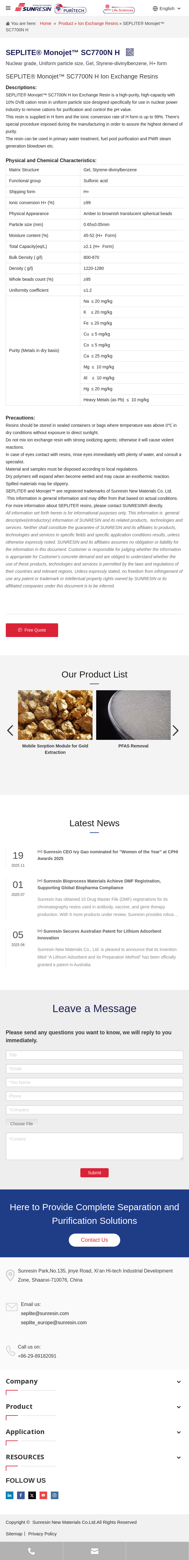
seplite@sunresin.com (45, 1313)
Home (45, 23)
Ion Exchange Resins (98, 23)
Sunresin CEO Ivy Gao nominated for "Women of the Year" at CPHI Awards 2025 (107, 855)
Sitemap (14, 1533)
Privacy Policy (42, 1533)
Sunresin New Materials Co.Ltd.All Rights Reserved (84, 1522)
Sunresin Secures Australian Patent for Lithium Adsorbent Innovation (99, 934)
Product (66, 23)
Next (175, 730)
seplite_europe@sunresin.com (54, 1322)
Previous (10, 730)
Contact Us (94, 1240)
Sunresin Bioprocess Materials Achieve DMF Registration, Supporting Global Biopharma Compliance (99, 884)
